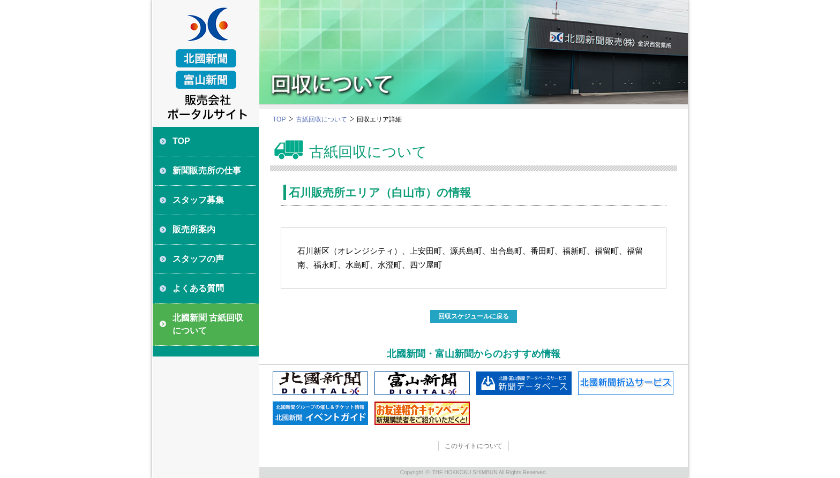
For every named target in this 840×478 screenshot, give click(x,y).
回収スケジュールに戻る (473, 316)
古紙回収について (321, 119)
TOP (279, 119)
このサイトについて (473, 446)
